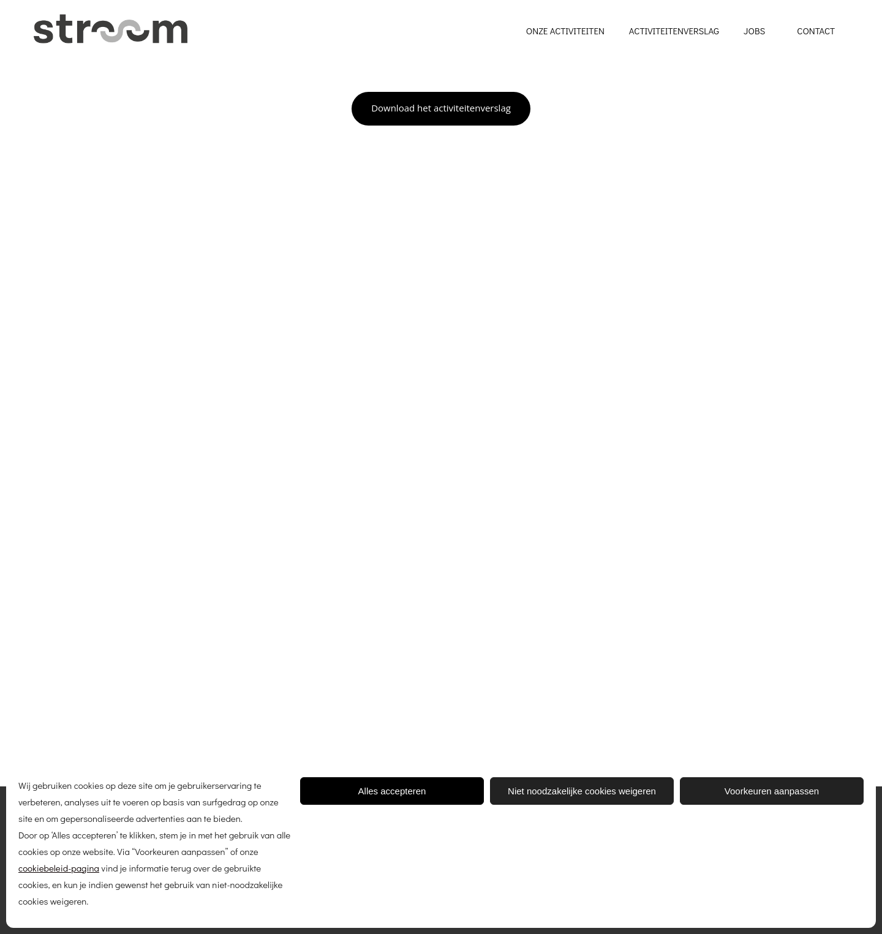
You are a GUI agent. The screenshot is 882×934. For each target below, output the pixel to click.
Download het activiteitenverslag (441, 108)
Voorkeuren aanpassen (772, 791)
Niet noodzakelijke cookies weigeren (582, 791)
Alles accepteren (392, 791)
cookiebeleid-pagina (58, 868)
